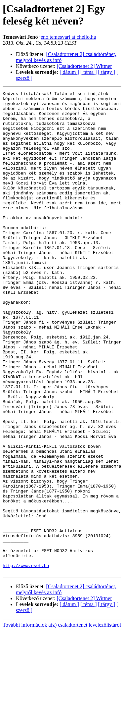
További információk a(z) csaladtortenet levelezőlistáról (62, 721)
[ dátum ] (69, 72)
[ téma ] (88, 72)
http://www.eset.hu (26, 661)
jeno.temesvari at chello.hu (67, 37)
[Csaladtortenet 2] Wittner (84, 66)
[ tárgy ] (106, 72)
